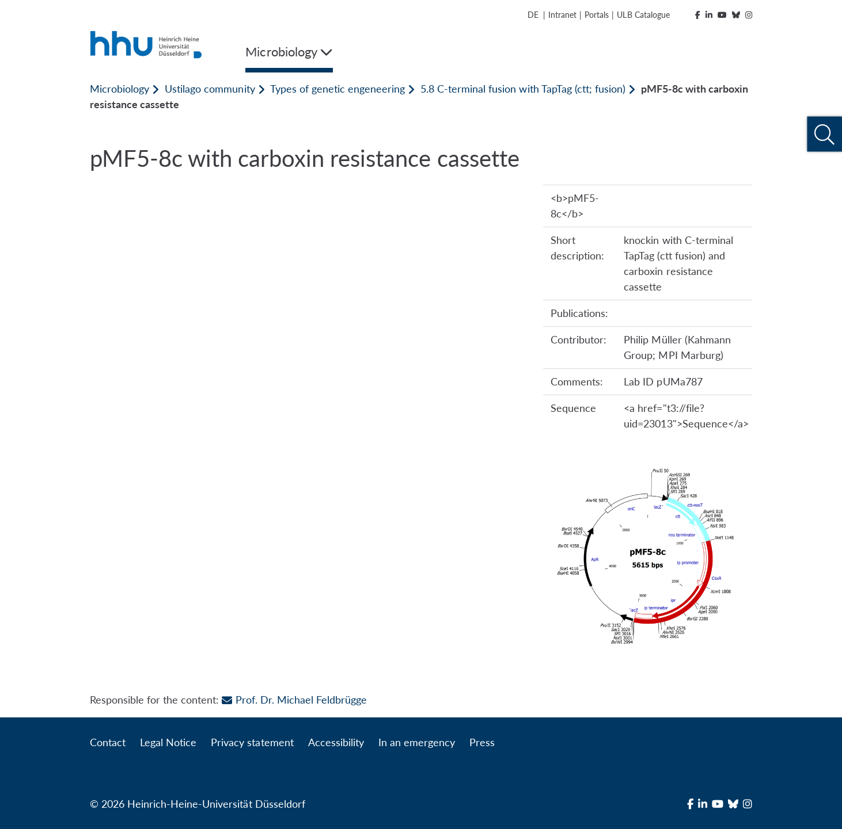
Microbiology (119, 88)
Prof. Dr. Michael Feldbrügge (294, 699)
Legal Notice (168, 742)
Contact (108, 742)
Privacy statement (252, 742)
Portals (597, 15)
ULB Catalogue (643, 15)
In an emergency (416, 742)
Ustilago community (210, 88)
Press (482, 742)
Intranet (562, 15)
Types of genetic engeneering (337, 88)
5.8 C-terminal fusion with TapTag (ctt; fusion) (522, 88)
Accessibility (336, 742)
